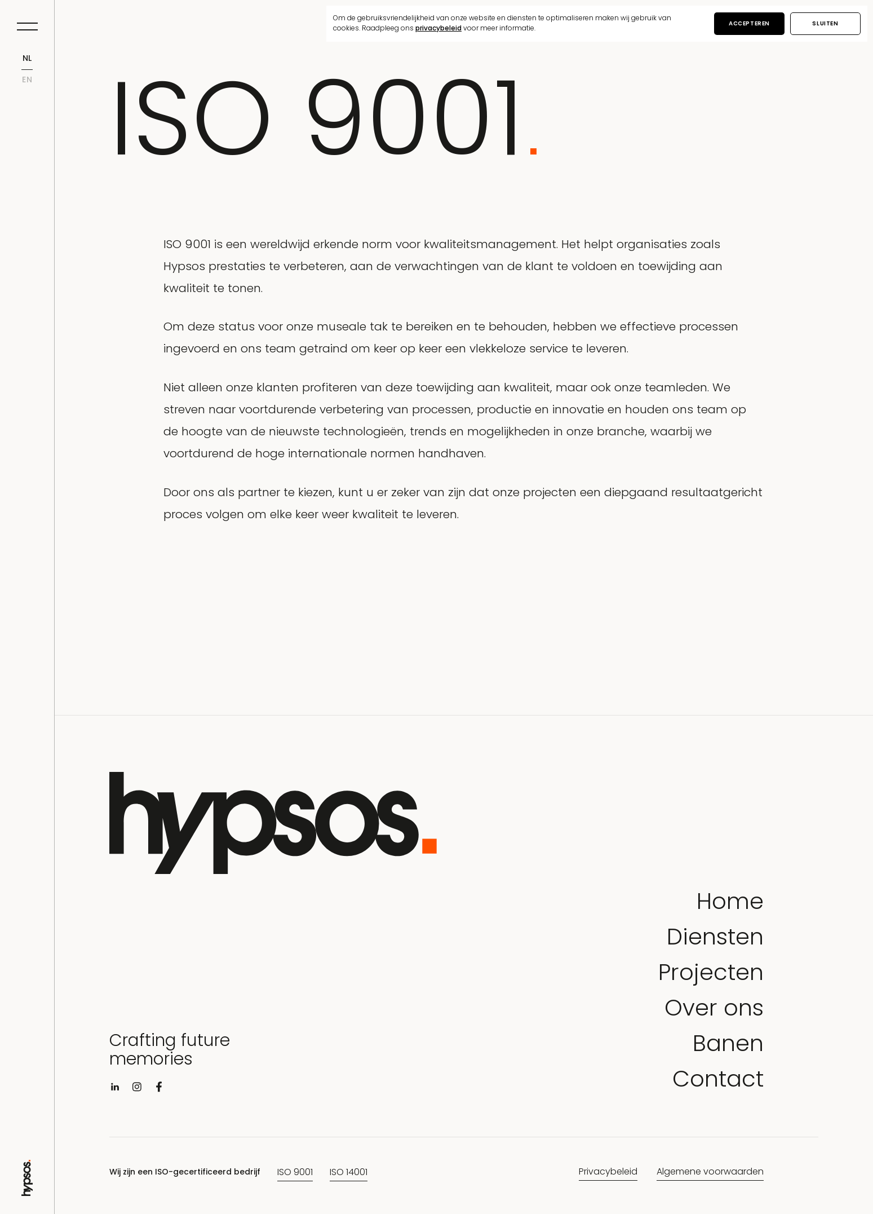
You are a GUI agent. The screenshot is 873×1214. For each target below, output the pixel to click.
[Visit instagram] (137, 1089)
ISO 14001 (348, 1173)
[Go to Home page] (27, 1191)
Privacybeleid (608, 1172)
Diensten (715, 939)
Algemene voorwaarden (710, 1172)
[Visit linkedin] (115, 1089)
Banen (728, 1045)
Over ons (714, 1010)
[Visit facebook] (159, 1089)
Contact (718, 1081)
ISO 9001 (295, 1173)
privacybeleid (438, 28)
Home (730, 903)
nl (28, 59)
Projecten (711, 974)
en (27, 80)
